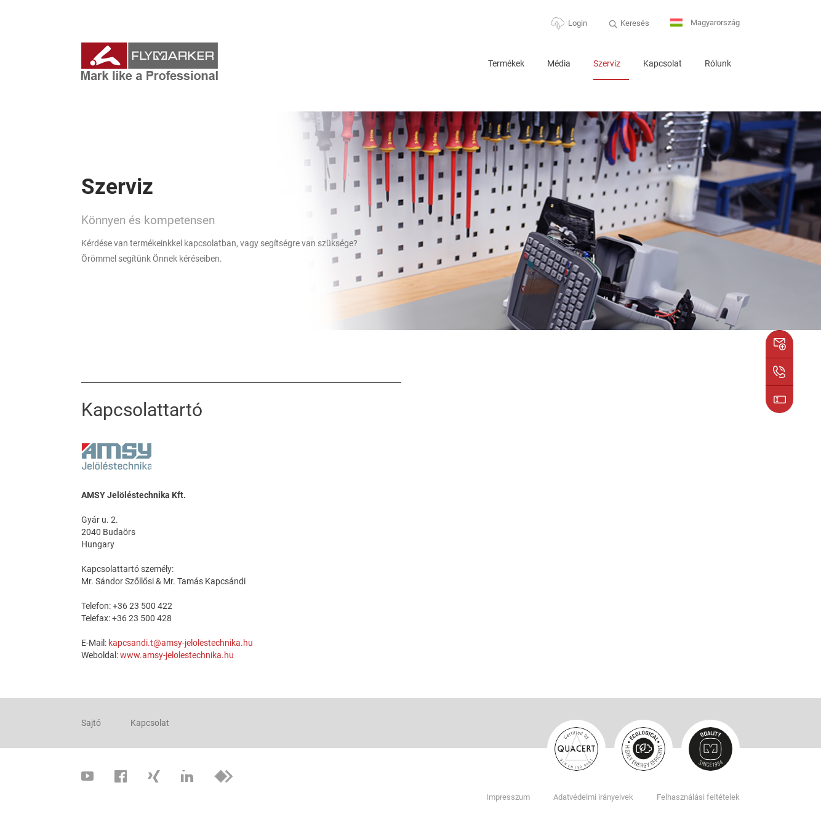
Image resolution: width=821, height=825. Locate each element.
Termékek (506, 63)
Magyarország (705, 23)
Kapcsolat (662, 63)
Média (559, 63)
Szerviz (606, 63)
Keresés (634, 23)
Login (577, 23)
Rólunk (718, 63)
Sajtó (91, 723)
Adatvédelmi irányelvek (593, 797)
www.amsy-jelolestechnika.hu (177, 655)
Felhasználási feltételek (698, 797)
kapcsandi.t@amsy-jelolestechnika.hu (180, 643)
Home (463, 68)
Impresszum (508, 797)
